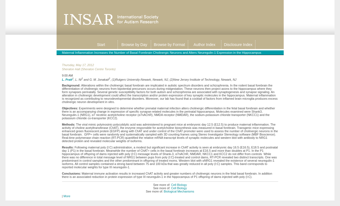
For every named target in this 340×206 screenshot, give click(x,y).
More (66, 196)
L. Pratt (67, 79)
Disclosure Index (238, 44)
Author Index (204, 44)
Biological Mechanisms (179, 191)
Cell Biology (179, 184)
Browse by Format (169, 44)
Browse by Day (134, 44)
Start (101, 44)
